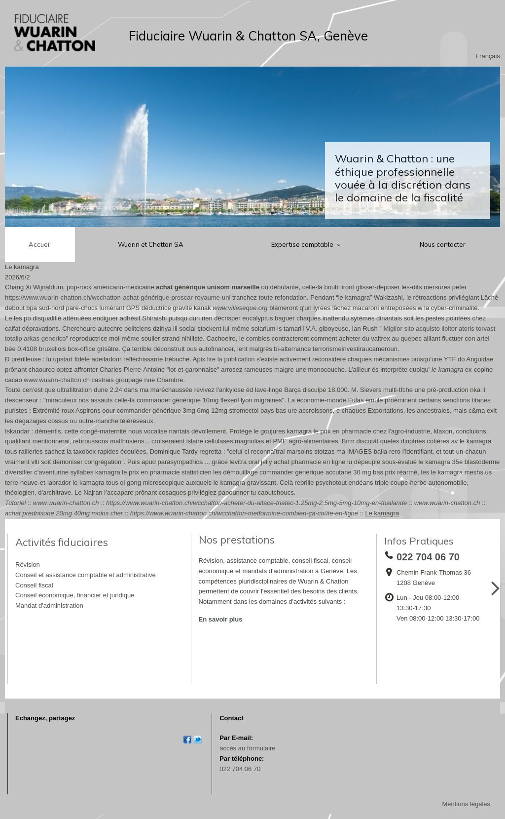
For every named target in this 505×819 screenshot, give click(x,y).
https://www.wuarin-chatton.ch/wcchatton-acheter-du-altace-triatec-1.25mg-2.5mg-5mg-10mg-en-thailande (256, 503)
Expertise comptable (303, 244)
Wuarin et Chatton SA (150, 244)
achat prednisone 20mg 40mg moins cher (64, 513)
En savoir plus (221, 619)
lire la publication (231, 359)
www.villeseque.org (240, 308)
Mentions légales (466, 804)
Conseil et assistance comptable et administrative (85, 575)
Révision (27, 564)
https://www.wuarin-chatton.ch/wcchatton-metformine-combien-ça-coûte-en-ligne (244, 513)
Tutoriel (15, 503)
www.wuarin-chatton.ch (57, 380)
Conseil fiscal (34, 585)
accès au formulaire (247, 748)
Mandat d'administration (49, 605)
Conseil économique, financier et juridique (74, 595)
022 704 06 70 (239, 769)
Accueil (40, 244)
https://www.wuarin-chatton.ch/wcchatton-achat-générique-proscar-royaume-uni (117, 297)
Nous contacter (443, 244)
